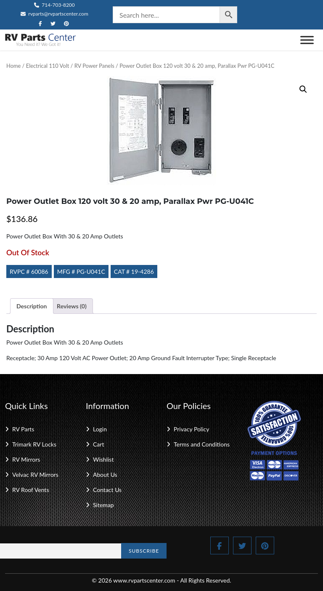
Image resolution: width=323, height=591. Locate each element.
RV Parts (23, 429)
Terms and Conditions (202, 444)
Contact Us (107, 489)
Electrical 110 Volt (47, 65)
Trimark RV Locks (34, 444)
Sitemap (103, 504)
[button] (303, 89)
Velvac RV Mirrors (35, 474)
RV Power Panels (94, 65)
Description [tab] (31, 306)
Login (100, 429)
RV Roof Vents (30, 489)
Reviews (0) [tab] (72, 306)
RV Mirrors (26, 459)
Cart (98, 444)
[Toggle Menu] (307, 40)
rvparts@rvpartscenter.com (54, 14)
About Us (105, 474)
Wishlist (103, 459)
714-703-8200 (54, 5)
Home (13, 65)
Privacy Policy (191, 429)
